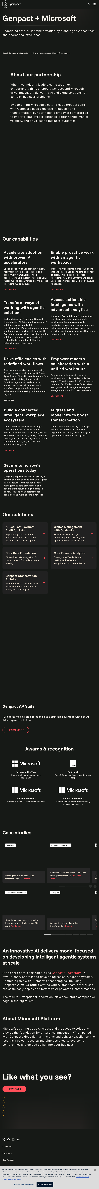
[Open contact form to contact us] (14, 1089)
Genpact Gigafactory (66, 973)
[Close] (95, 1170)
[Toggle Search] (89, 4)
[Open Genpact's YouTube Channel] (18, 1140)
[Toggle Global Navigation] (95, 4)
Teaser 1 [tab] (69, 886)
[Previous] (90, 886)
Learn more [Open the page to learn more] (10, 289)
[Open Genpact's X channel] (3, 1139)
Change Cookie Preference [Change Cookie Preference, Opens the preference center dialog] (24, 1184)
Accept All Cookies (45, 1184)
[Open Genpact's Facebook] (8, 1139)
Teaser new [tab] (62, 886)
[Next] (95, 886)
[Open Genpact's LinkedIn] (13, 1139)
